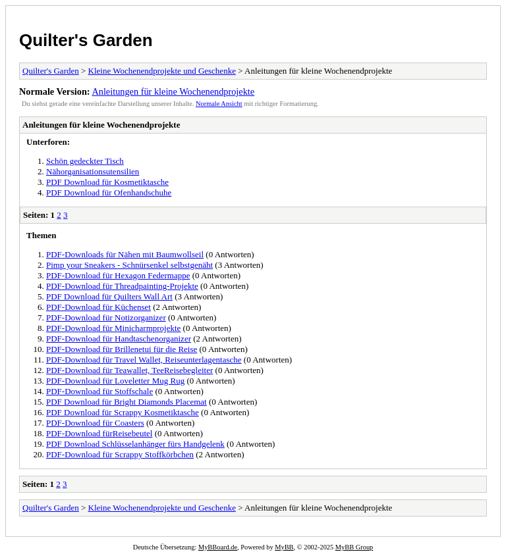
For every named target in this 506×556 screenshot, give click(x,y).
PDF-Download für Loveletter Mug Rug (115, 381)
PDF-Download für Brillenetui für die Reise (121, 349)
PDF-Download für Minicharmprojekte (113, 328)
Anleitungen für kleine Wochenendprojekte (173, 91)
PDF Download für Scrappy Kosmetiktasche (122, 412)
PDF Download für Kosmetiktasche (107, 182)
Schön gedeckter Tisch (85, 161)
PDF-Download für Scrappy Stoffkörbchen (120, 454)
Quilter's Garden (86, 40)
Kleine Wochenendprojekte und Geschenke (162, 71)
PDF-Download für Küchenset (98, 307)
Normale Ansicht (219, 103)
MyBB (284, 547)
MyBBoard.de (217, 547)
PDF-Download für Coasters (95, 423)
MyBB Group (354, 547)
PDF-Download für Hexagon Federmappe (118, 275)
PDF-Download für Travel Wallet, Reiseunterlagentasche (144, 360)
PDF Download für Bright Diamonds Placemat (126, 402)
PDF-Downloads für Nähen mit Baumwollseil (125, 254)
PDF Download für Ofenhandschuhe (108, 192)
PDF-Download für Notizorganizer (106, 317)
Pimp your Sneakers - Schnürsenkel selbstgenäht (129, 265)
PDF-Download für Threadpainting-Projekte (122, 286)
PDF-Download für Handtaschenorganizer (118, 338)
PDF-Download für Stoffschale (99, 391)
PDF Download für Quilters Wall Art (109, 296)
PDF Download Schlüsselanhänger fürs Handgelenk (135, 444)
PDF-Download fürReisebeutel (99, 433)
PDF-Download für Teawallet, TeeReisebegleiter (129, 370)
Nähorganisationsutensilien (92, 171)
